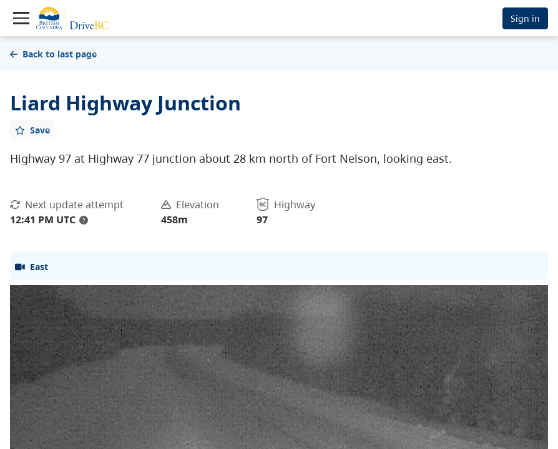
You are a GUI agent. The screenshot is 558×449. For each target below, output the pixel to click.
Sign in (525, 18)
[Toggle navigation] (21, 18)
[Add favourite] (32, 130)
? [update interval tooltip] (83, 220)
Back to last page (53, 54)
